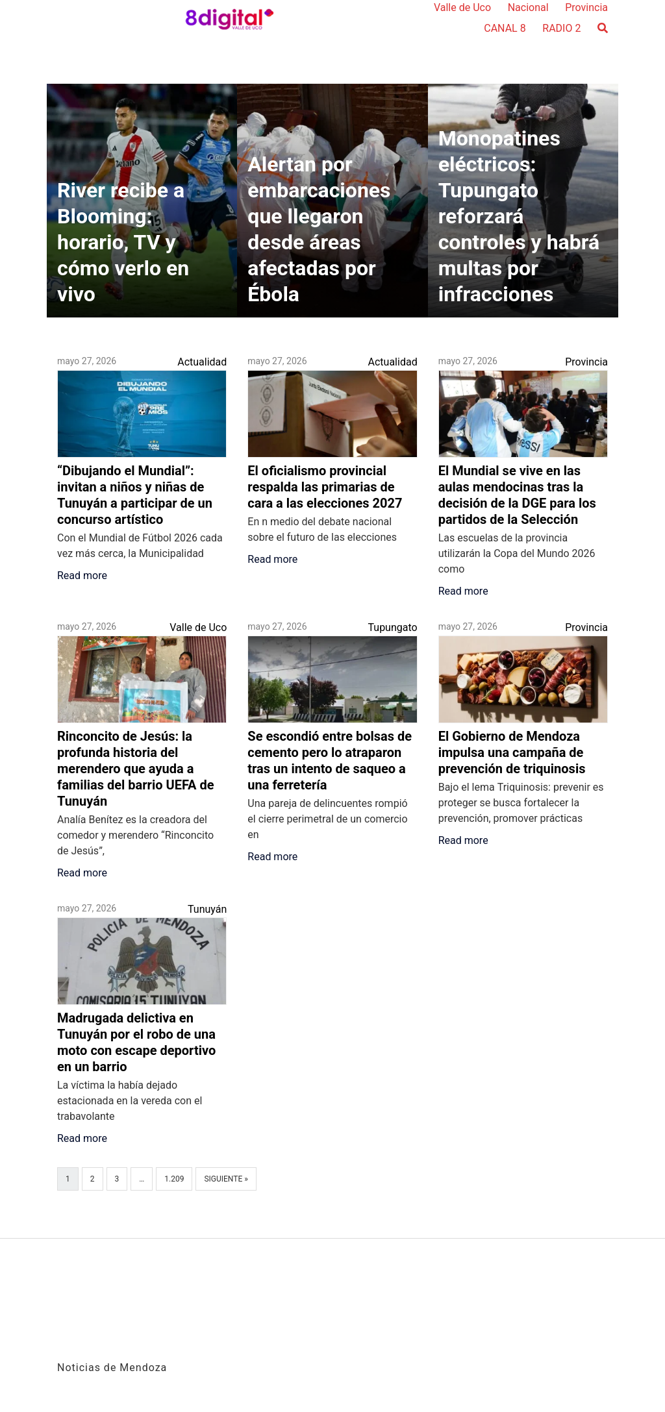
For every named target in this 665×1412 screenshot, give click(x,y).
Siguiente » (225, 1178)
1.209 (174, 1178)
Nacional (528, 7)
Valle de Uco (462, 7)
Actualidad (202, 362)
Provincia (586, 7)
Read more (82, 575)
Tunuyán (207, 909)
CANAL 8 (504, 28)
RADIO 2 (561, 28)
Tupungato (393, 627)
